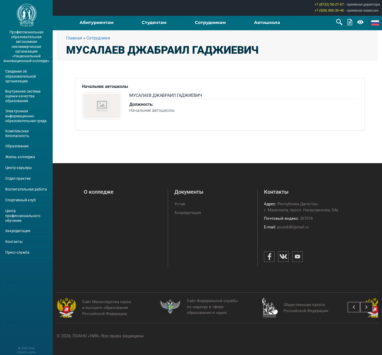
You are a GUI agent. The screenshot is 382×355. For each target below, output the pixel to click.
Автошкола (267, 22)
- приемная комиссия (346, 10)
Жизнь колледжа (20, 157)
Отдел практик (18, 178)
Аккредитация (17, 231)
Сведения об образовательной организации (20, 76)
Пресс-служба (17, 252)
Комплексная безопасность (17, 133)
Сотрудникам (210, 22)
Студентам (154, 22)
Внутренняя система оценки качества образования (23, 96)
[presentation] (353, 307)
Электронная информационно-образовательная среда (26, 116)
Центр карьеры (18, 168)
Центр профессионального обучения (22, 215)
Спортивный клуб (20, 200)
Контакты (14, 241)
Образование (16, 146)
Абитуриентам (97, 22)
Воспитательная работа (26, 189)
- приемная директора (347, 4)
